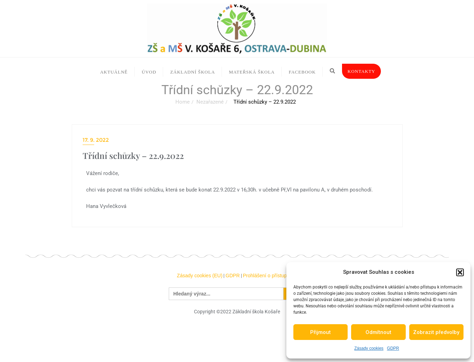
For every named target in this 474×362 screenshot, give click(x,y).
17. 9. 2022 (96, 140)
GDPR (393, 348)
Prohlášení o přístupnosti (270, 275)
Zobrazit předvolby (436, 332)
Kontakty (361, 71)
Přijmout (320, 332)
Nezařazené (210, 102)
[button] (459, 272)
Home (182, 102)
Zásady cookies (368, 348)
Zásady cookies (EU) (199, 275)
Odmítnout (378, 332)
